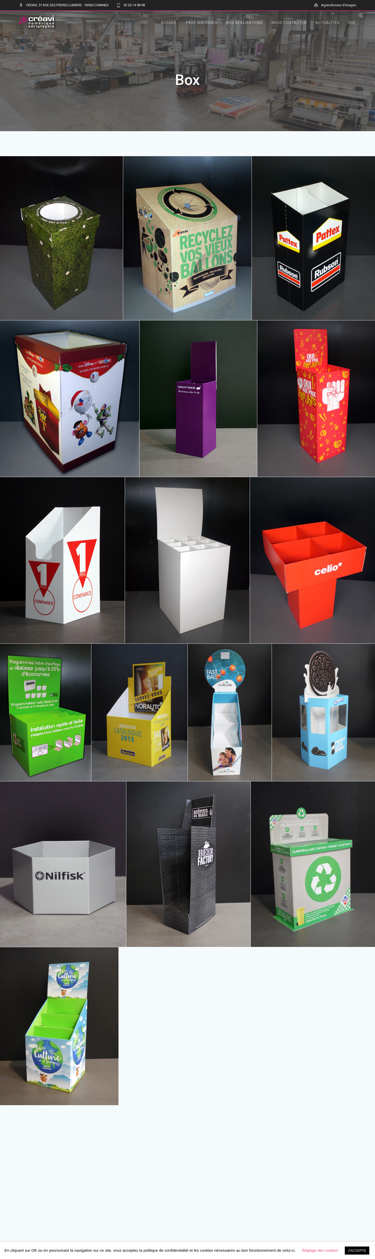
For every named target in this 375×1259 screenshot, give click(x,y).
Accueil (169, 23)
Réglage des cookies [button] (320, 1250)
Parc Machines (201, 23)
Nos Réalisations (244, 23)
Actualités (327, 23)
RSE (352, 23)
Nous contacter (289, 23)
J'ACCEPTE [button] (357, 1250)
